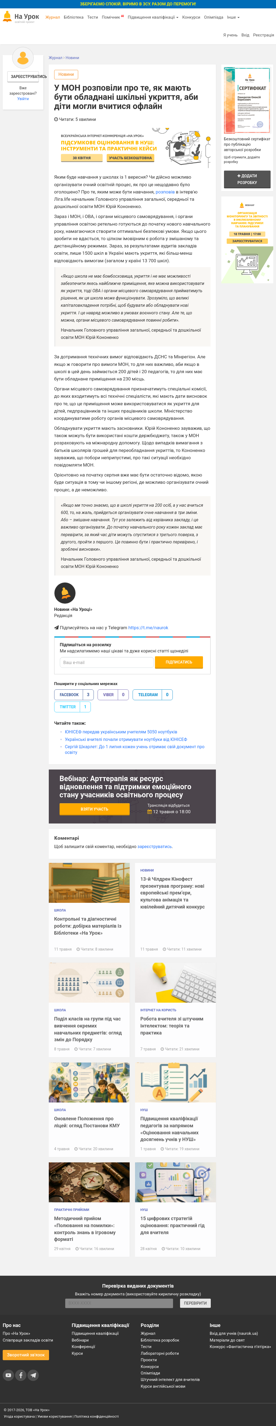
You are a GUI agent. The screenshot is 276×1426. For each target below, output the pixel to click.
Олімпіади (150, 1373)
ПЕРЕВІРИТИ (195, 1303)
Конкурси (191, 17)
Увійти (23, 99)
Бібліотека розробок (160, 1340)
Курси (77, 1353)
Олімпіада (213, 17)
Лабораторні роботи (160, 1353)
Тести (92, 17)
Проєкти (149, 1359)
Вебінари (80, 1340)
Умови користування (54, 1416)
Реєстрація (263, 35)
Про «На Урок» (16, 1333)
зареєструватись (154, 846)
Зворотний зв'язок (26, 1354)
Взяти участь (94, 809)
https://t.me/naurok (148, 627)
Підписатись (179, 662)
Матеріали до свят (227, 1340)
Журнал (52, 17)
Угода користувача (19, 1416)
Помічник (113, 17)
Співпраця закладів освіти (28, 1340)
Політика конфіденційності (96, 1416)
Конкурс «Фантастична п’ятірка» (240, 1346)
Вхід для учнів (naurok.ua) (234, 1333)
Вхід (246, 35)
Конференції (83, 1346)
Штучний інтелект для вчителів (170, 1379)
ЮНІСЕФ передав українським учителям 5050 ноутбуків (121, 731)
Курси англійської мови (163, 1386)
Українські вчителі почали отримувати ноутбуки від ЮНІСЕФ (126, 739)
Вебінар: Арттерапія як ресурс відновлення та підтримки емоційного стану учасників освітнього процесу (125, 786)
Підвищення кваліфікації (153, 17)
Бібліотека (74, 17)
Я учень (230, 35)
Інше (233, 17)
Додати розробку (247, 179)
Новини (66, 74)
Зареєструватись (25, 76)
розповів (165, 192)
